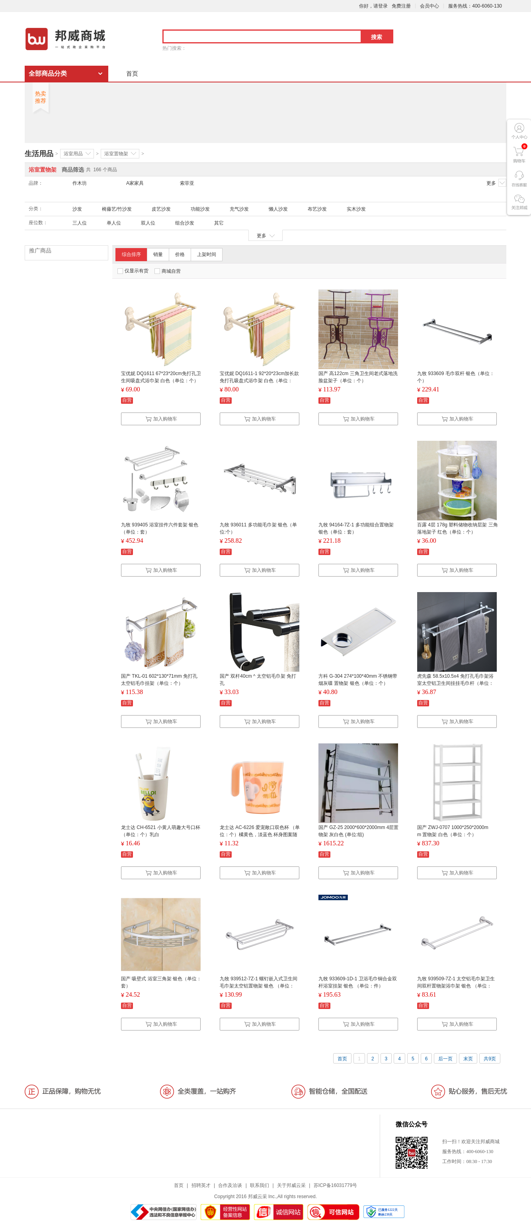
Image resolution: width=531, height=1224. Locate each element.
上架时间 (206, 254)
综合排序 (131, 254)
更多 (496, 183)
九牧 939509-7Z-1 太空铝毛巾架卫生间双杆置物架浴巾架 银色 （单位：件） (456, 986)
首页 (132, 73)
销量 (158, 254)
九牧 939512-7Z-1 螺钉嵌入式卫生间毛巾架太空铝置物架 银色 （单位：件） (258, 986)
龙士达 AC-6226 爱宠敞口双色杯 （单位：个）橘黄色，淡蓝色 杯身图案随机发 (260, 835)
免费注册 (401, 6)
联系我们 (259, 1185)
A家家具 (135, 183)
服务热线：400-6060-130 (475, 6)
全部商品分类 (48, 73)
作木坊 (79, 183)
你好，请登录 (373, 6)
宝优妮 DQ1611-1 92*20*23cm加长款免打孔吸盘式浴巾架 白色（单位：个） (259, 381)
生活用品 (39, 154)
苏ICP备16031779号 (335, 1185)
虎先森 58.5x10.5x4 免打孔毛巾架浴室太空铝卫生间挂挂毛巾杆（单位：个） (455, 683)
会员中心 (429, 6)
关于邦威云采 (291, 1185)
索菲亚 (187, 183)
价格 (180, 254)
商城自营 (167, 271)
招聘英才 (201, 1185)
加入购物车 (161, 419)
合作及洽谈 (230, 1185)
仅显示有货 (132, 271)
